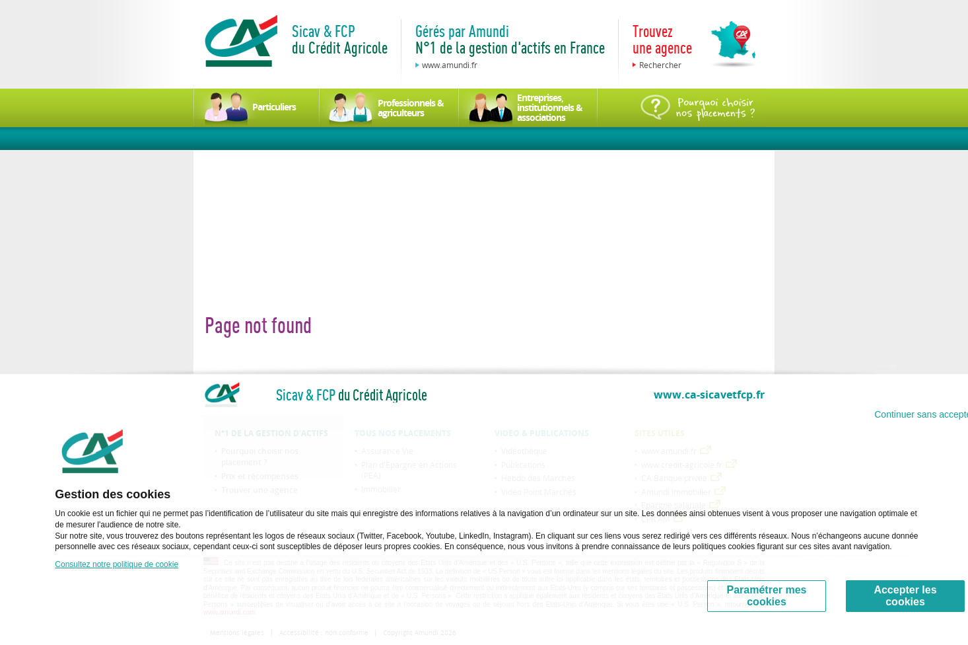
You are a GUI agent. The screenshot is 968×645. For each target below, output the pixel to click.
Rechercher (660, 64)
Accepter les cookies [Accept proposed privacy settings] (905, 595)
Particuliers (274, 106)
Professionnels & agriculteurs (411, 107)
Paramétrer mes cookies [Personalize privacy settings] (767, 595)
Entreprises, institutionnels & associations (549, 107)
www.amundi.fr (449, 64)
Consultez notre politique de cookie (116, 564)
